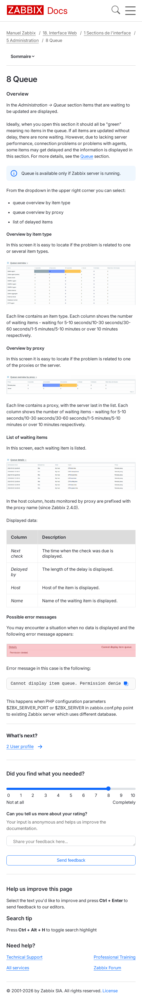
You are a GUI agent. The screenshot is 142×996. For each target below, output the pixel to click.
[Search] (116, 11)
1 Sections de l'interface (107, 33)
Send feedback (71, 861)
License (110, 991)
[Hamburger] (130, 10)
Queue (86, 156)
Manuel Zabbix (21, 33)
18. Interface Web (60, 33)
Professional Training (115, 958)
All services (17, 968)
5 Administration (22, 40)
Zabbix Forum (107, 968)
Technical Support (24, 958)
